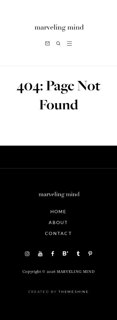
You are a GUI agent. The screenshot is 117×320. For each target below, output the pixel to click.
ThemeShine (74, 292)
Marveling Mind (76, 272)
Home (58, 211)
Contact (58, 233)
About (58, 222)
